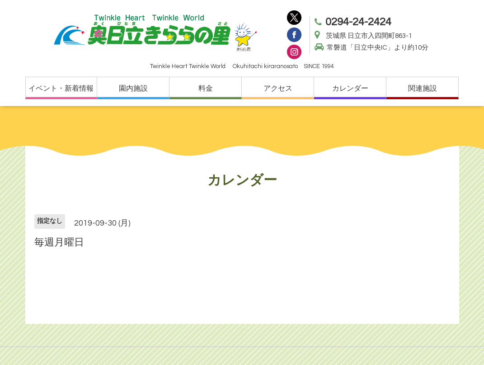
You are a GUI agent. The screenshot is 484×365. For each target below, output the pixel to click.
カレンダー (350, 88)
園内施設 (133, 88)
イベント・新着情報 (61, 88)
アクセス (277, 88)
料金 (205, 88)
